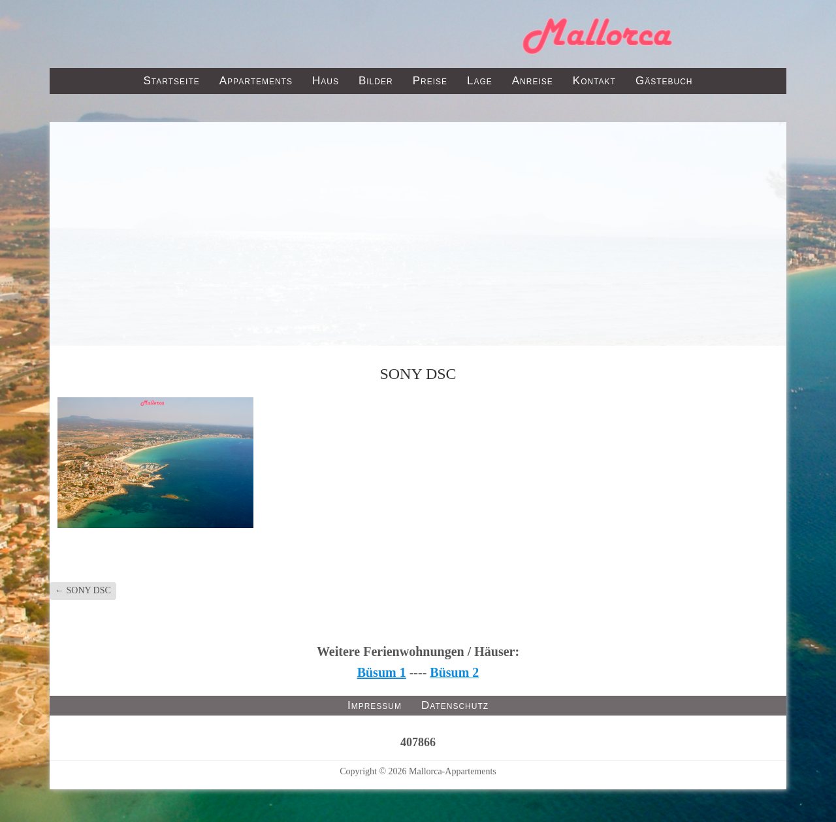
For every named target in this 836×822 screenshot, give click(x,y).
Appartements (256, 80)
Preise (430, 80)
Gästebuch (664, 80)
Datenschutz (455, 705)
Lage (479, 80)
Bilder (376, 80)
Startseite (171, 80)
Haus (325, 80)
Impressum (374, 705)
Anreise (532, 80)
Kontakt (594, 80)
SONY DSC (83, 590)
